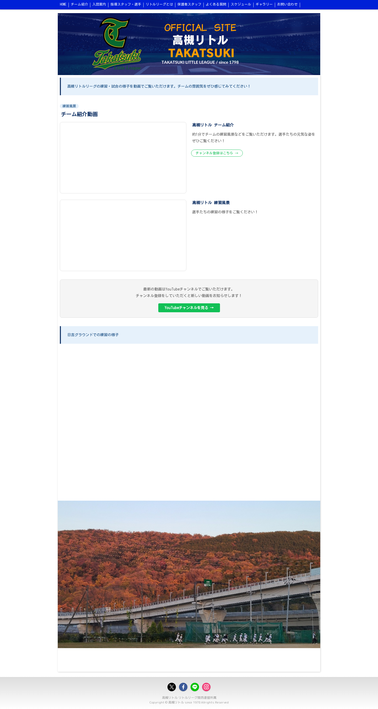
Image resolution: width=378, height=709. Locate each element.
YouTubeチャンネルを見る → (189, 308)
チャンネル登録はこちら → (217, 153)
